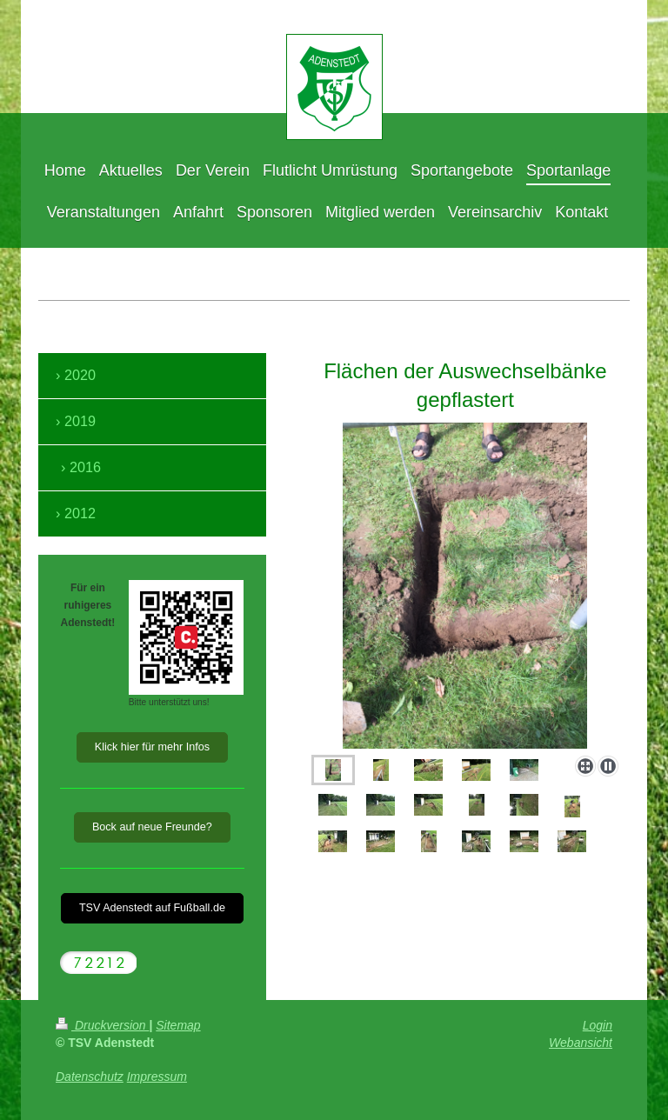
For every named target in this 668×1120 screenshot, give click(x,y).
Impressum (157, 1076)
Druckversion (102, 1025)
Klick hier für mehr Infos (152, 747)
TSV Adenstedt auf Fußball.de (152, 908)
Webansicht (580, 1043)
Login (597, 1025)
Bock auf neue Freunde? (152, 827)
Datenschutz (90, 1076)
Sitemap (178, 1025)
